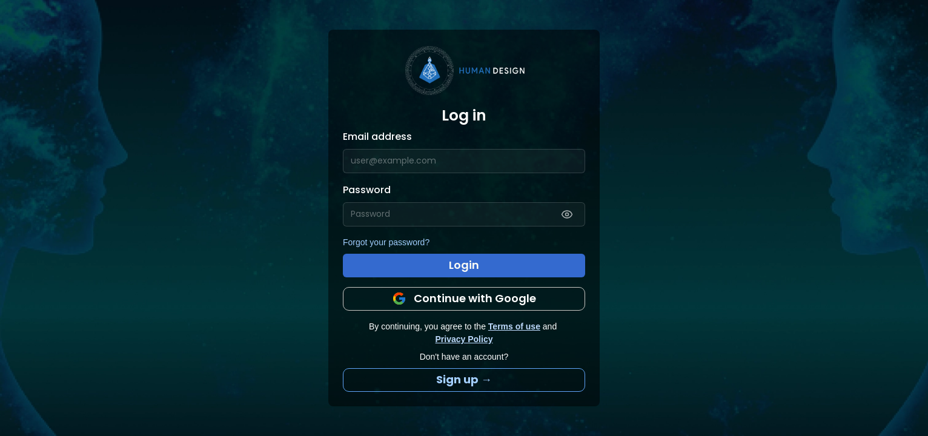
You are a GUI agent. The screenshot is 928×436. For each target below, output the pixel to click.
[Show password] (567, 214)
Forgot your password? (386, 242)
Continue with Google (464, 298)
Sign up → (464, 379)
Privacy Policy (464, 339)
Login (464, 264)
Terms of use (514, 326)
